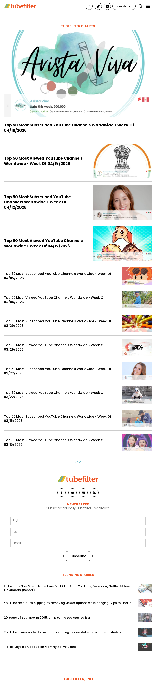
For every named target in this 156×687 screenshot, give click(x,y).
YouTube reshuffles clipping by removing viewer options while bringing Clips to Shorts (67, 603)
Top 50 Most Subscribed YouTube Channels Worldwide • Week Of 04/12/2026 (37, 202)
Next (78, 462)
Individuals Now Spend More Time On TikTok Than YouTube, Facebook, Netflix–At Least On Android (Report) (68, 588)
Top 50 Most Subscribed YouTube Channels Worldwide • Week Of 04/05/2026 (57, 276)
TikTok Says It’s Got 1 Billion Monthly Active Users (40, 647)
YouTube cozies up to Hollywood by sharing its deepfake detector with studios (62, 632)
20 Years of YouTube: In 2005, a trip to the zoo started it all (47, 618)
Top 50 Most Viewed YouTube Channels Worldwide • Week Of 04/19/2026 (43, 161)
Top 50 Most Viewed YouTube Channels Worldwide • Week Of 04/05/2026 (54, 299)
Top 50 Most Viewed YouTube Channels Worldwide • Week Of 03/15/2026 (54, 442)
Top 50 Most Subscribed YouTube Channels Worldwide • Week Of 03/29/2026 (57, 323)
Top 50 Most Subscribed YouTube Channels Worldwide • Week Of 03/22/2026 (57, 371)
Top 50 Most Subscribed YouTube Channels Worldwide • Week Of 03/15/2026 (57, 418)
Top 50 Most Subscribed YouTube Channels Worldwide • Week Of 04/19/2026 (69, 127)
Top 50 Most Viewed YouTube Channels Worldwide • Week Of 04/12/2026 (43, 243)
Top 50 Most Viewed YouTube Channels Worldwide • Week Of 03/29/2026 (54, 347)
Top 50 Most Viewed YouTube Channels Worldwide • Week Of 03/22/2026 (54, 395)
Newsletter (124, 6)
